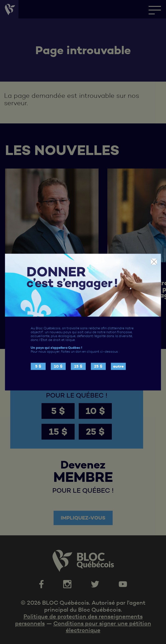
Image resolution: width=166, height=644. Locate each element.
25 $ (98, 366)
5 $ (38, 366)
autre (118, 366)
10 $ (58, 366)
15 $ (78, 366)
